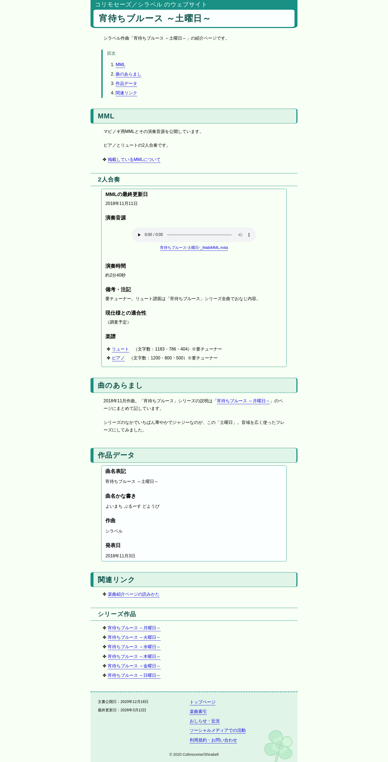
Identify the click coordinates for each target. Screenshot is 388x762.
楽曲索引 (198, 711)
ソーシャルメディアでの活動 (218, 730)
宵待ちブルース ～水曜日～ (134, 646)
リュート (120, 349)
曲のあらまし (128, 74)
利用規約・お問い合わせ (213, 740)
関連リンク (126, 93)
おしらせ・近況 (205, 721)
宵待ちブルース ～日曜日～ (134, 675)
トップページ (203, 702)
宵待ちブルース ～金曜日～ (134, 666)
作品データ (126, 83)
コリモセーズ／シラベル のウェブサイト (151, 4)
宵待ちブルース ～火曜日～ (134, 637)
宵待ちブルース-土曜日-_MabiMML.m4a (194, 247)
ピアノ (118, 358)
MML (120, 64)
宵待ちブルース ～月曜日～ (243, 401)
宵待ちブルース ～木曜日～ (134, 656)
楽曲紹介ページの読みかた (134, 594)
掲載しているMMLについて (134, 159)
